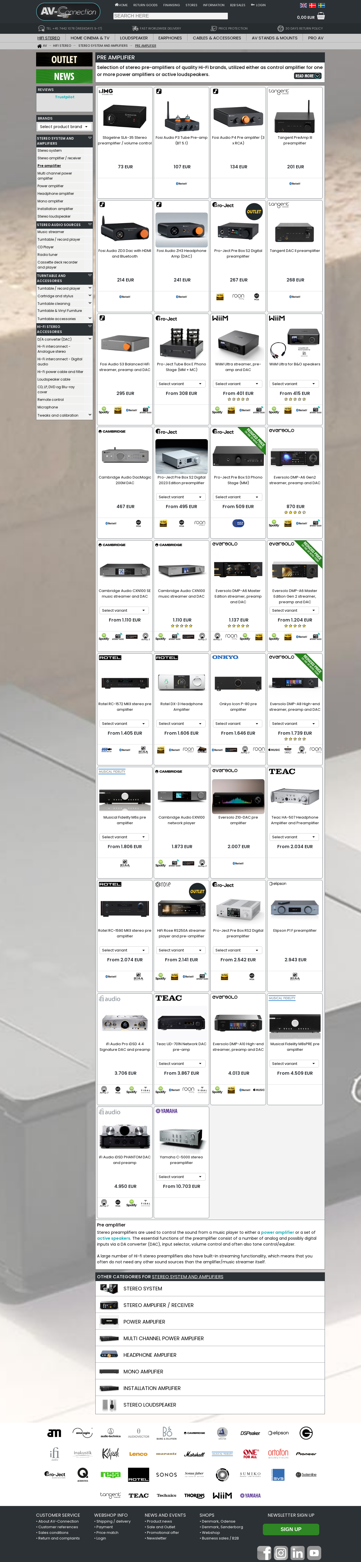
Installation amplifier (55, 207)
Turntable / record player (59, 238)
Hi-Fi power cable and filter (60, 370)
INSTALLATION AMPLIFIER (152, 1294)
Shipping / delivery (113, 1427)
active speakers (113, 1144)
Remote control (51, 398)
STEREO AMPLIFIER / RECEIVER (159, 1211)
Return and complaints (59, 1444)
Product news (159, 1427)
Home (123, 5)
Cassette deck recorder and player (58, 263)
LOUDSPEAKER (134, 38)
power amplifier (277, 1138)
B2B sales (237, 5)
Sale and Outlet (161, 1433)
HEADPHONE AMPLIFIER (150, 1260)
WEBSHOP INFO (111, 1421)
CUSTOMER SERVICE (58, 1421)
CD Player (46, 245)
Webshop (211, 1438)
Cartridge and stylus (55, 294)
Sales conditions (53, 1438)
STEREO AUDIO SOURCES (59, 223)
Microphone (48, 405)
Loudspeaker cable (54, 378)
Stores (191, 5)
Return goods (145, 5)
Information (213, 5)
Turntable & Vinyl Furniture (60, 309)
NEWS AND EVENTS (165, 1421)
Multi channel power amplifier (55, 174)
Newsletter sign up (291, 1421)
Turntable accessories (57, 317)
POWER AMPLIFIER (144, 1227)
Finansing (171, 5)
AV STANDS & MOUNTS (275, 38)
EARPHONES (170, 38)
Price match (107, 1438)
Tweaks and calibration (58, 414)
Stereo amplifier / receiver (59, 156)
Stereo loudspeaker (54, 215)
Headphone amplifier (56, 192)
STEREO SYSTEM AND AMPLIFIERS (55, 139)
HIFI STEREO (49, 38)
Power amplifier (50, 184)
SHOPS (207, 1421)
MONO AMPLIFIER (143, 1277)
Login (261, 5)
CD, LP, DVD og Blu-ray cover (56, 388)
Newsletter (157, 1444)
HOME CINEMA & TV (90, 38)
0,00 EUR (306, 17)
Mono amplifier (50, 199)
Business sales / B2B (220, 1444)
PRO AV (315, 38)
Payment (104, 1433)
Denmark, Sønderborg (222, 1433)
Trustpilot (64, 97)
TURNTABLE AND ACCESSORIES (51, 277)
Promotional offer (163, 1438)
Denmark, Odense (218, 1427)
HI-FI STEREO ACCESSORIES (49, 328)
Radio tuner (48, 253)
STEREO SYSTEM (143, 1194)
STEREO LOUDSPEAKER (150, 1310)
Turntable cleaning (54, 302)
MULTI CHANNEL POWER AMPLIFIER (164, 1244)
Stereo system (50, 149)
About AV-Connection (58, 1427)
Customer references (58, 1433)
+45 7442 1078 (255, 1526)
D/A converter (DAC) (55, 338)
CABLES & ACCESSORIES (217, 38)
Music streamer (51, 230)
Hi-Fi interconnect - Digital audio (60, 360)
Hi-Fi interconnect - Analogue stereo (54, 347)
